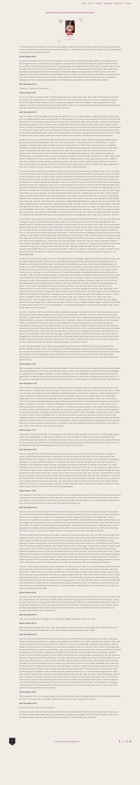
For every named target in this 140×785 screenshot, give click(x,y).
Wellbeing (108, 3)
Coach (90, 3)
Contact (128, 3)
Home (83, 3)
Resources (118, 3)
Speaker (98, 3)
